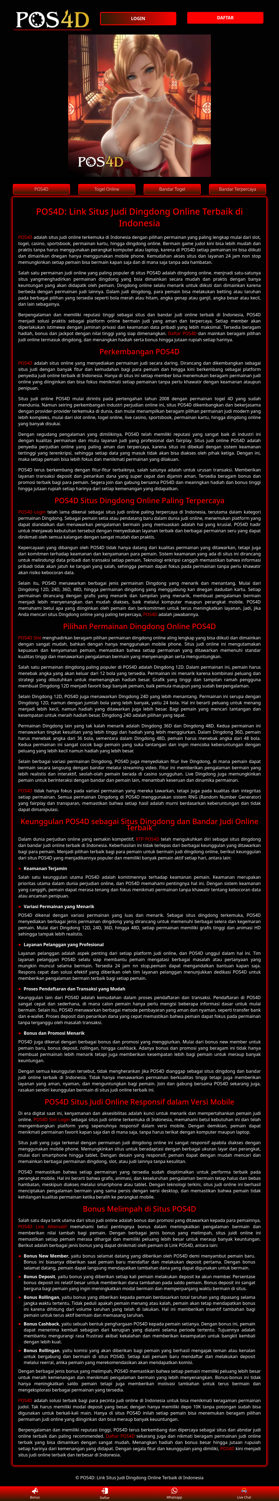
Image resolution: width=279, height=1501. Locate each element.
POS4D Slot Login (52, 1119)
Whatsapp (174, 1494)
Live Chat (244, 1494)
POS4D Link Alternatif (42, 1227)
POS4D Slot (29, 638)
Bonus (35, 1494)
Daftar (104, 1493)
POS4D (25, 237)
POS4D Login (32, 512)
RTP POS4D (147, 839)
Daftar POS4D (182, 333)
